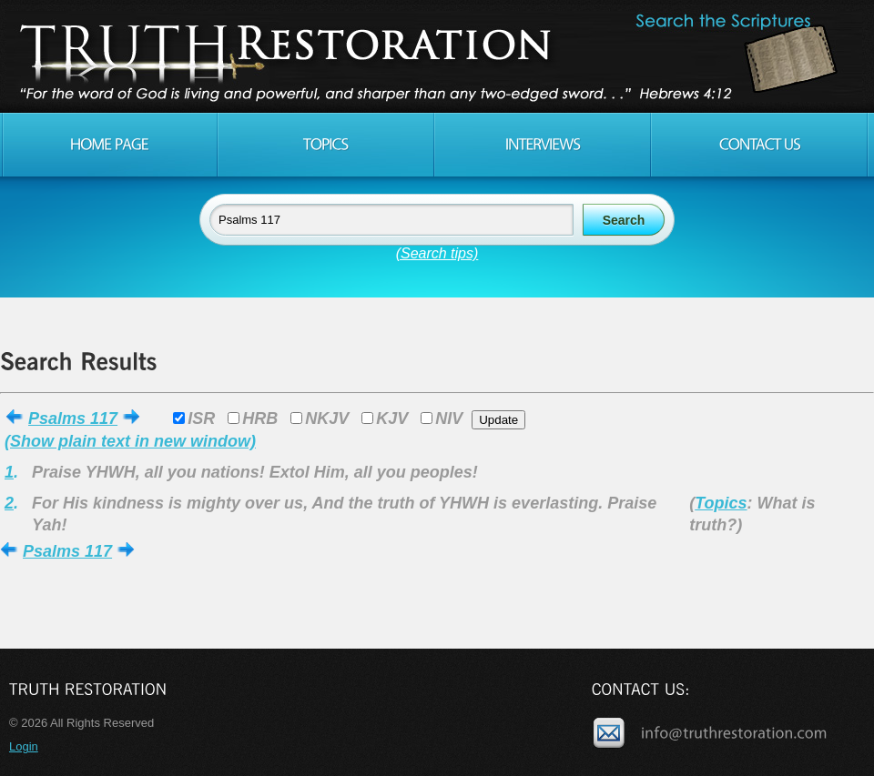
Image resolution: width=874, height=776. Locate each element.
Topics (721, 503)
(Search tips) (437, 253)
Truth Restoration (434, 56)
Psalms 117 (72, 418)
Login (23, 746)
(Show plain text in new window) (130, 441)
